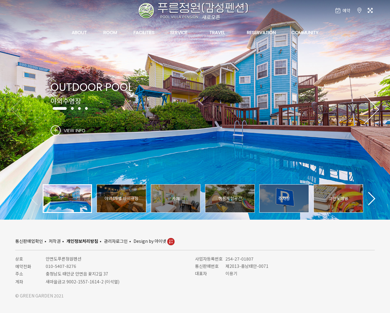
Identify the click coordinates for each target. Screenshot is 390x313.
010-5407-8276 (61, 266)
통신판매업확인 (29, 241)
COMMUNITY (304, 32)
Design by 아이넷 (154, 241)
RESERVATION (261, 32)
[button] (371, 110)
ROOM (110, 32)
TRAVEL (217, 32)
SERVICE (178, 32)
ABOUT (79, 32)
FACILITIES (143, 32)
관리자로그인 (116, 241)
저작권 (55, 241)
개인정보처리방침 (82, 241)
